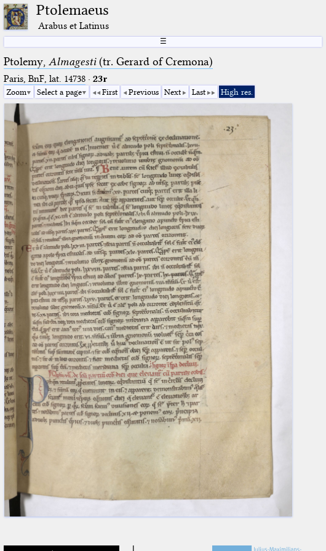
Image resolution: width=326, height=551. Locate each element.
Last (198, 92)
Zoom (16, 92)
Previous (144, 92)
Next (172, 92)
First (109, 92)
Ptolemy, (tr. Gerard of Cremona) (108, 61)
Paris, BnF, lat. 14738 (44, 78)
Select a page (59, 92)
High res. (237, 92)
